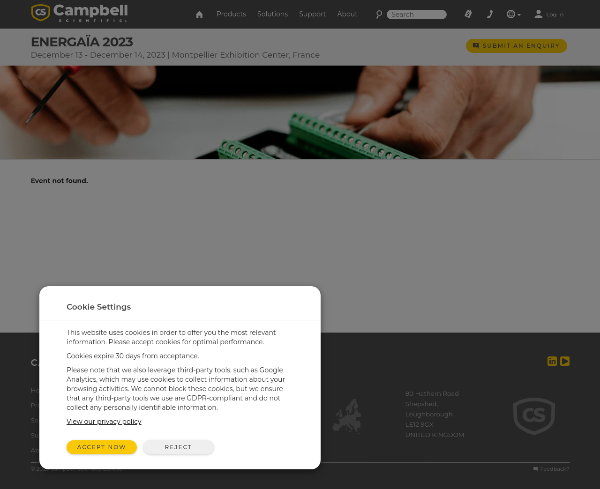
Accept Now (102, 447)
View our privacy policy (104, 421)
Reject (178, 447)
